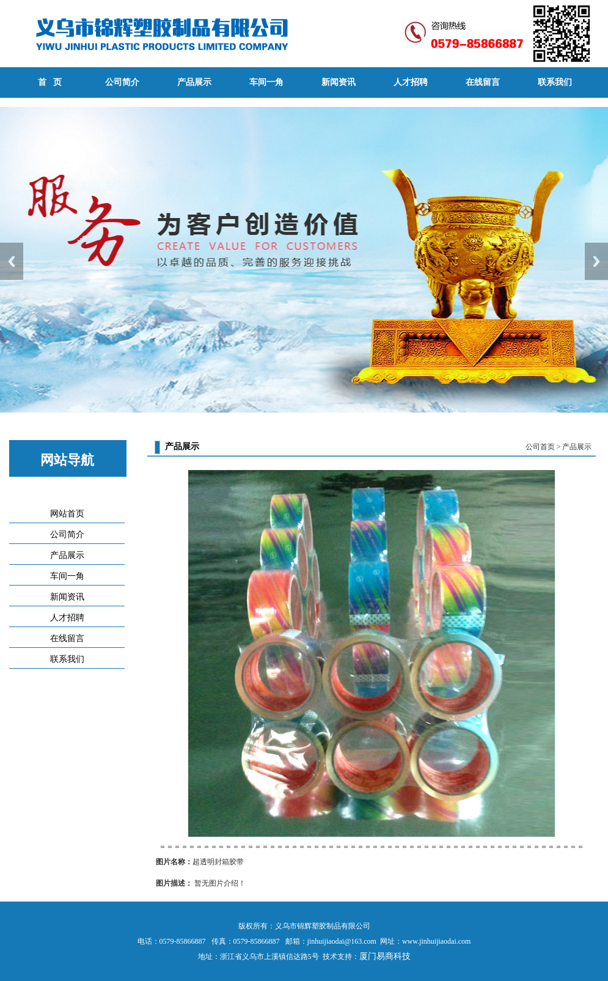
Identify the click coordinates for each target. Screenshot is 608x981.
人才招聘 (411, 82)
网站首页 (67, 513)
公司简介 (122, 82)
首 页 (50, 82)
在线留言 (483, 82)
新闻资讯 (338, 82)
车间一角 (266, 82)
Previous (11, 261)
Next (596, 261)
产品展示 (194, 82)
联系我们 (555, 82)
